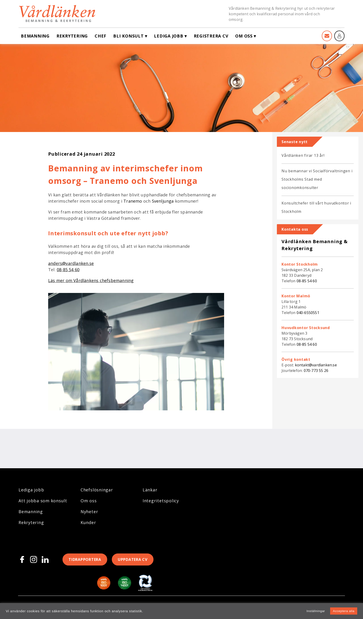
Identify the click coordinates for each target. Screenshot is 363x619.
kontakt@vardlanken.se (316, 365)
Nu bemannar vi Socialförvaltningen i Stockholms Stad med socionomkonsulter (317, 179)
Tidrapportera (85, 559)
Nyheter (89, 511)
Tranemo (132, 201)
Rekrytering (72, 36)
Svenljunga (163, 201)
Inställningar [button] (316, 611)
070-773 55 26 (316, 370)
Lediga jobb (168, 36)
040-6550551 (308, 312)
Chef (100, 36)
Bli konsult (128, 36)
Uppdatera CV (132, 559)
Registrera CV (211, 36)
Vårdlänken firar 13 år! (303, 155)
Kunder (88, 522)
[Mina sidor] (339, 36)
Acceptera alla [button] (343, 611)
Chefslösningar (97, 490)
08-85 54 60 (307, 280)
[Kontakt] (327, 36)
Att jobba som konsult (43, 500)
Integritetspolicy (161, 500)
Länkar (150, 490)
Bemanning (35, 36)
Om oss (244, 36)
